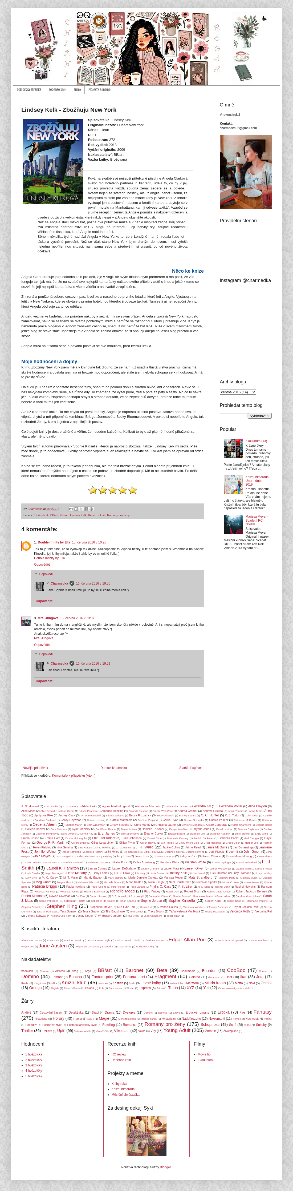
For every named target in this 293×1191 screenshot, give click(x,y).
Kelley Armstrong (144, 862)
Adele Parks (89, 806)
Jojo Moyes (42, 856)
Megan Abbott (65, 882)
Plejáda (55, 988)
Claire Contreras (216, 824)
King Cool (40, 983)
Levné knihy (150, 983)
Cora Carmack (59, 829)
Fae (242, 1012)
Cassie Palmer (218, 819)
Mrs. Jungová (48, 618)
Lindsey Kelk (78, 515)
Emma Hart (52, 838)
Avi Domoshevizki (91, 815)
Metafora (192, 983)
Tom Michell (137, 911)
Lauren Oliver (194, 868)
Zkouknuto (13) (256, 441)
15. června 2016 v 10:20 (89, 542)
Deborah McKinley (46, 833)
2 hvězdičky (33, 1060)
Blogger (165, 1167)
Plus (66, 988)
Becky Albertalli (165, 815)
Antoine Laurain (73, 940)
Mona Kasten (134, 882)
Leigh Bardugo (53, 873)
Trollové (47, 1031)
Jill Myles (113, 851)
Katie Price (120, 862)
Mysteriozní (169, 1018)
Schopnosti (210, 1024)
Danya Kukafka (177, 829)
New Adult (252, 1018)
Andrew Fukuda (213, 810)
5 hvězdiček (41, 515)
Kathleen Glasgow (98, 862)
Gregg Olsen (233, 842)
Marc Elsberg (115, 877)
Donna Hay (86, 833)
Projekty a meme (99, 90)
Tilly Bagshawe (115, 911)
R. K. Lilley (185, 886)
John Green (252, 851)
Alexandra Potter (230, 806)
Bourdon (209, 970)
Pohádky (31, 1024)
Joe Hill (234, 851)
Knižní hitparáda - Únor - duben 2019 (258, 481)
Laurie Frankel (263, 868)
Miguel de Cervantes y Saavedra (94, 946)
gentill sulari (173, 915)
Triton (173, 988)
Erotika (224, 1012)
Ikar (243, 977)
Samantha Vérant (159, 896)
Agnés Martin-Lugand (116, 806)
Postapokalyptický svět (81, 1024)
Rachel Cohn (222, 886)
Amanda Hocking (112, 810)
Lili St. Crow (122, 873)
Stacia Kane (234, 900)
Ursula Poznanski (215, 911)
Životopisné (230, 1031)
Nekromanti (217, 1019)
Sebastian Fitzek (74, 900)
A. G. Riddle (51, 806)
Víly (153, 1031)
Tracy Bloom (156, 911)
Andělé (26, 1012)
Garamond (214, 977)
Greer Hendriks (212, 842)
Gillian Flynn (127, 842)
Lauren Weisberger (220, 868)
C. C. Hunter (210, 815)
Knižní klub (74, 982)
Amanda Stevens (138, 810)
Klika (54, 983)
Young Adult (176, 1030)
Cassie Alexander (194, 820)
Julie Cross (142, 856)
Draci (95, 1012)
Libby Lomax (100, 873)
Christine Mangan (192, 824)
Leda (132, 983)
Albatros (44, 971)
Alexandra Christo (176, 806)
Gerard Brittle (78, 842)
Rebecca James (69, 891)
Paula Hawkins (76, 886)
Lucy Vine (31, 877)
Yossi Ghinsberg (153, 915)
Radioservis (115, 988)
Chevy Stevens (119, 824)
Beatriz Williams (115, 815)
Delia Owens (68, 833)
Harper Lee (251, 842)
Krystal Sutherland (246, 862)
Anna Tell (254, 810)
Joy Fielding (105, 856)
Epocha (75, 977)
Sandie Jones (181, 896)
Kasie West (51, 862)
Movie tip (204, 1054)
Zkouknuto (205, 1060)
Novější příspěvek (35, 768)
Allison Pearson (88, 810)
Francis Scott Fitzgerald (229, 940)
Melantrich (176, 983)
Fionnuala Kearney (178, 838)
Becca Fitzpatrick (140, 815)
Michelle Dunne (112, 882)
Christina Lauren (166, 824)
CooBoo (236, 970)
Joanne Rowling (195, 851)
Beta (162, 970)
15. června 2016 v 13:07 (77, 618)
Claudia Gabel (263, 824)
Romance (129, 1025)
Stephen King (62, 906)
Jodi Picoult (216, 851)
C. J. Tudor (232, 815)
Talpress (145, 988)
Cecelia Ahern (45, 824)
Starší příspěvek (190, 768)
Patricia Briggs (44, 886)
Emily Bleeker (242, 833)
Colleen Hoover (35, 829)
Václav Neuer (84, 915)
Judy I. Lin (122, 856)
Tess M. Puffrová (46, 911)
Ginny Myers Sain (188, 842)
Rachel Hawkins (245, 886)
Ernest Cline (154, 838)
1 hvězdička (33, 1054)
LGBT (90, 1018)
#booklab (27, 970)
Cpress (263, 971)
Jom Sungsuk (64, 856)
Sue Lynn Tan (126, 906)
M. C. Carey (50, 877)
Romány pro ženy (118, 515)
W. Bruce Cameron (110, 915)
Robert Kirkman (32, 896)
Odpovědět (42, 564)
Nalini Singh (156, 882)
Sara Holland (223, 896)
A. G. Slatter (70, 806)
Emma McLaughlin (76, 838)
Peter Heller (118, 886)
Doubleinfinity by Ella (54, 542)
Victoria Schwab (36, 915)
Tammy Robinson (219, 907)
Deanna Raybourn (248, 829)
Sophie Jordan (151, 901)
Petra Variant (137, 886)
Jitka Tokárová (152, 851)
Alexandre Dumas (31, 940)
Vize (98, 1031)
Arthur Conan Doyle (98, 940)
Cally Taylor (251, 815)
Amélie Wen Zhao (163, 810)
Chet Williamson (96, 824)
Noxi (252, 983)
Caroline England (148, 820)
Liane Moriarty (76, 873)
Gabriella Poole (228, 838)
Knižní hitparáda (123, 1089)
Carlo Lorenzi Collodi (127, 940)
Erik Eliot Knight (103, 838)
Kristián (118, 983)
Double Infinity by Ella (49, 558)
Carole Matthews (121, 819)
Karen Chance (211, 856)
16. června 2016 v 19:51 (93, 663)
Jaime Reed (193, 847)
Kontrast (103, 983)
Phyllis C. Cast (159, 886)
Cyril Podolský (81, 829)
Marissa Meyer (173, 877)
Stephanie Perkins (256, 900)
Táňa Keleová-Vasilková (184, 911)
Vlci (107, 1031)
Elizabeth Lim (197, 833)
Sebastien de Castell (103, 900)
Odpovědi (45, 574)
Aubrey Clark (66, 815)
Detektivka (75, 1012)
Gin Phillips (167, 842)
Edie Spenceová (130, 833)
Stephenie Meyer (101, 906)
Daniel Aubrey (129, 829)
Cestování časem (51, 1012)
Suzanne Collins (167, 906)
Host (229, 977)
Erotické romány (197, 1012)
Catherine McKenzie (245, 820)
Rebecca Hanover (44, 891)
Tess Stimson (68, 911)
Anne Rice (53, 940)
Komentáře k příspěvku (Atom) (73, 775)
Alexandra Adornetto (148, 806)
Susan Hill (146, 907)
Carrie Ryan (170, 819)
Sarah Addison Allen (247, 896)
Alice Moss (28, 810)
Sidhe (247, 1024)
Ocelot (266, 983)
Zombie (210, 1031)
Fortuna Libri (134, 977)
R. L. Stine (204, 886)
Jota (259, 977)
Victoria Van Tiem (61, 915)
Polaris (89, 988)
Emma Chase (30, 838)
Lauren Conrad (97, 868)
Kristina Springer (221, 862)
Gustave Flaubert (258, 940)
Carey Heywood (71, 819)
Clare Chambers (241, 824)
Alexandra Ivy (201, 806)
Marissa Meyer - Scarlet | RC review (257, 520)
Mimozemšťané (127, 1018)
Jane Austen (53, 945)
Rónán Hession (98, 896)
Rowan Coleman (60, 896)
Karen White (32, 862)
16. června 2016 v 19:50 (93, 583)
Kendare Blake (170, 862)
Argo (88, 970)
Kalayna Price (188, 856)
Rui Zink (80, 896)
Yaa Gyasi (133, 915)
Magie (104, 1018)
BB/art (54, 515)
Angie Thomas (236, 810)
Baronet (134, 970)
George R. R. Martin (50, 842)
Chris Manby (142, 824)
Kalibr (25, 983)
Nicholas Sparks (206, 882)
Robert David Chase (219, 891)
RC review (119, 1054)
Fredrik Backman (203, 838)
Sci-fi (232, 1025)
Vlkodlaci (121, 1031)
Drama (109, 1012)
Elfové (176, 1012)
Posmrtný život (52, 1024)
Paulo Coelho (98, 886)
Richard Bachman (94, 891)
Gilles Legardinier (102, 842)
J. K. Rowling (103, 847)
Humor (78, 1018)
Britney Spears (187, 815)
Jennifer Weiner (45, 851)
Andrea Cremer (187, 810)
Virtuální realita (82, 1031)
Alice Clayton (257, 806)
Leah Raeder (32, 873)
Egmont (56, 977)
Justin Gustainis (164, 856)
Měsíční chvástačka (126, 1095)
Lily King (140, 873)
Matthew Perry (226, 877)
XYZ (190, 988)
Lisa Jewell (199, 873)
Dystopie (129, 1012)
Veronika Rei (263, 911)
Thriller (27, 1031)
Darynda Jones (201, 829)
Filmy (77, 90)
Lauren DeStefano (124, 868)
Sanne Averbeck (202, 896)
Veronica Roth (240, 911)
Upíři (61, 1031)
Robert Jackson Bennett (251, 891)
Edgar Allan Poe (187, 939)
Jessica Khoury (94, 851)
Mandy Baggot (93, 877)
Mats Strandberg (201, 877)
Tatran (160, 988)
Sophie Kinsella (181, 900)
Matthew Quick (248, 877)
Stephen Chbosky (31, 907)
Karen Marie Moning (239, 856)
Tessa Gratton (91, 911)
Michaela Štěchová (88, 882)
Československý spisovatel (233, 988)
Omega (35, 988)
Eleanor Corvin (153, 833)
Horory (58, 1018)
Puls (101, 988)
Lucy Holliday (264, 873)
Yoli (206, 988)
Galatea (194, 977)
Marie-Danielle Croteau (143, 877)
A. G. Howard (30, 806)
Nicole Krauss (251, 882)
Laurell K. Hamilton (62, 868)
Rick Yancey (152, 891)
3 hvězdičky (33, 1065)
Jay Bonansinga (243, 847)
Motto (239, 983)
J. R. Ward (145, 847)
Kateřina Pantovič (72, 862)
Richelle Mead (122, 891)
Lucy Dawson (218, 873)
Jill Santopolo (132, 851)
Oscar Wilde (124, 946)
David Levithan (224, 829)
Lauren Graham (150, 868)
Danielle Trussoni (153, 829)
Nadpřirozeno (191, 1019)
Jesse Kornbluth (72, 851)
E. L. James (106, 833)
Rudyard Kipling (145, 946)
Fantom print (102, 977)
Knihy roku (119, 1084)
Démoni (148, 1012)
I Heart (64, 515)
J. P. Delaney (123, 847)
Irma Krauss (85, 847)
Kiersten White (195, 862)
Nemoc (237, 1018)
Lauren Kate (171, 868)
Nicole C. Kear (230, 882)
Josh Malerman (85, 856)
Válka (141, 1031)
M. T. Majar (70, 877)
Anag (74, 970)
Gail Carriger (251, 838)
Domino (30, 976)
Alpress (60, 970)
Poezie (268, 1018)
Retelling (108, 1025)
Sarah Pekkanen (48, 900)
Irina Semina (65, 847)
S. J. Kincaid (119, 896)
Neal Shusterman (180, 882)
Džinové (163, 1012)
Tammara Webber (193, 907)
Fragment (165, 976)
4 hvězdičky (33, 1071)
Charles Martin (74, 824)
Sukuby (261, 1025)
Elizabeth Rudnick (219, 833)
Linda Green (157, 873)
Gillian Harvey (148, 842)
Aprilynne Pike (43, 815)
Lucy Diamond (242, 873)
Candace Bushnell (45, 820)
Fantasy (263, 1012)
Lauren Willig (243, 868)
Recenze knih (57, 90)
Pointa (76, 988)
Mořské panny (149, 1018)
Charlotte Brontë (154, 940)
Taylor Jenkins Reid (246, 906)
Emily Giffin (261, 833)
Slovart (131, 988)
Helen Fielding (42, 847)
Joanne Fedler (173, 851)
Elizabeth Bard (176, 833)
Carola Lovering (96, 820)
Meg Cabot (43, 882)
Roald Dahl (172, 891)
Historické (41, 1018)
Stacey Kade (213, 900)
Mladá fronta (215, 983)
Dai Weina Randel (105, 829)
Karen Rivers (264, 856)
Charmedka (59, 583)
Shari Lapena (128, 900)
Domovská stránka (29, 90)
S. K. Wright (137, 896)
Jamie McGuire (216, 847)
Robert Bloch (192, 891)
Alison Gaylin (66, 810)
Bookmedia (188, 970)
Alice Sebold (47, 810)
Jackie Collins (171, 847)
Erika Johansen (131, 838)
